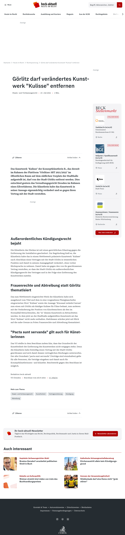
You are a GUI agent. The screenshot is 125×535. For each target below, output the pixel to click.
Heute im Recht (18, 63)
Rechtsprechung (32, 63)
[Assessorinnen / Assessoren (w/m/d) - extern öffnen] (116, 224)
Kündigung (69, 394)
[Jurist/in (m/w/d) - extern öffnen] (116, 194)
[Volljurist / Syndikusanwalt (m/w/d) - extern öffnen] (116, 168)
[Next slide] (122, 14)
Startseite (7, 63)
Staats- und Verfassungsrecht (22, 394)
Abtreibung (16, 399)
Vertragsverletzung (55, 394)
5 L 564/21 (53, 378)
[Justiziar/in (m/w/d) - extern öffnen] (116, 137)
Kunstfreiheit (40, 394)
